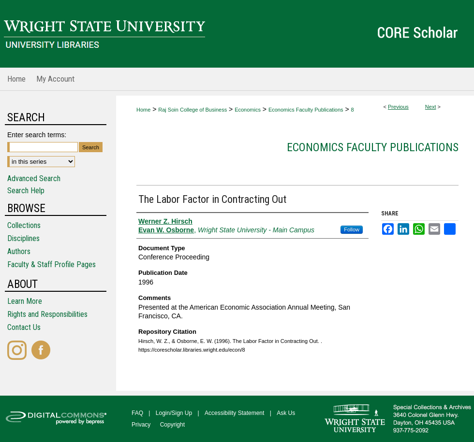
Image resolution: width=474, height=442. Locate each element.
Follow (351, 229)
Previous (398, 107)
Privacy (141, 424)
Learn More (24, 301)
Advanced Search (33, 178)
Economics (248, 110)
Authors (18, 251)
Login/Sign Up (174, 413)
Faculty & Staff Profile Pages (51, 264)
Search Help (25, 190)
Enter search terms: (36, 135)
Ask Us (286, 413)
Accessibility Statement (234, 413)
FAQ (137, 413)
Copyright (172, 424)
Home (143, 110)
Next (430, 107)
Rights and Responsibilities (47, 314)
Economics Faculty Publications (305, 110)
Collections (24, 225)
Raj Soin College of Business (192, 110)
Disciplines (23, 238)
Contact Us (24, 327)
